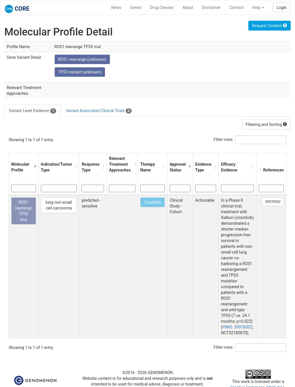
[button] (34, 167)
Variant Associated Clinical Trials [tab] (99, 111)
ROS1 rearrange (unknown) (82, 59)
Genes (135, 7)
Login (282, 7)
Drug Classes (162, 7)
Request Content (269, 25)
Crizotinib (152, 202)
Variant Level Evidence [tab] (32, 111)
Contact (236, 7)
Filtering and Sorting (266, 124)
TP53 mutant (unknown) (80, 72)
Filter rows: (224, 139)
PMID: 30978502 (237, 327)
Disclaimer (211, 7)
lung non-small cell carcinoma (59, 205)
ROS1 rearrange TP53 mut (23, 211)
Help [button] (258, 7)
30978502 (273, 202)
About (187, 7)
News (116, 7)
